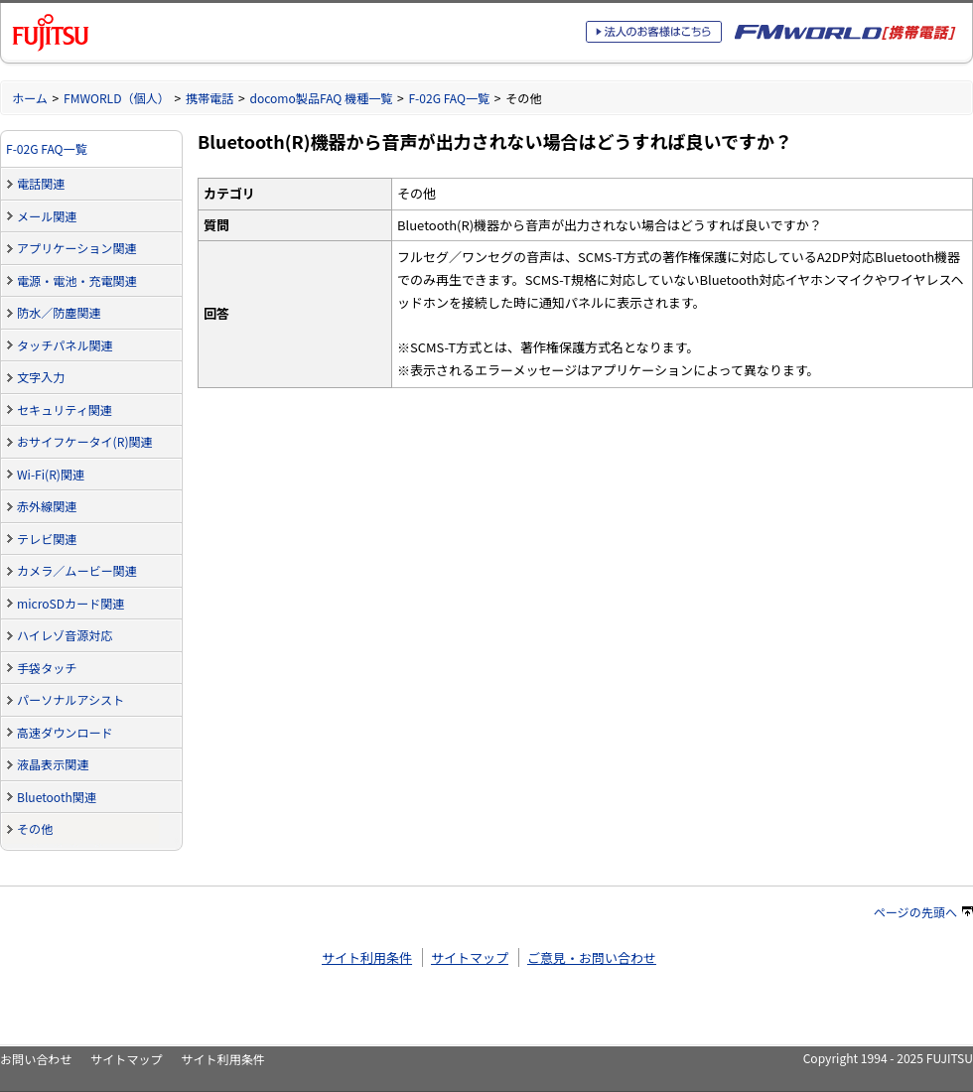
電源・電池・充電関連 (77, 280)
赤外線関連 (46, 505)
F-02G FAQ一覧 (448, 97)
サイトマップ (469, 957)
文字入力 (41, 376)
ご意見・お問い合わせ (591, 957)
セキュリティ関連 (64, 409)
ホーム (30, 97)
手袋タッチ (46, 667)
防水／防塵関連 (59, 312)
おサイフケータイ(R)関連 (85, 441)
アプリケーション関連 (77, 247)
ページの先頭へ (923, 911)
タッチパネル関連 (65, 345)
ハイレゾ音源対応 (64, 634)
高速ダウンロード (65, 732)
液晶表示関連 (52, 763)
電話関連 (41, 183)
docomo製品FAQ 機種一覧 (320, 97)
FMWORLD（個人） (117, 97)
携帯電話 (209, 97)
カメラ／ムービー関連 (77, 570)
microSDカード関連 (70, 603)
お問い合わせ (35, 1058)
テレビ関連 (46, 538)
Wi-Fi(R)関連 (50, 474)
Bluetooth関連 (56, 796)
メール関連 (46, 215)
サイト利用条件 (367, 957)
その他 (35, 828)
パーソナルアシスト (70, 699)
